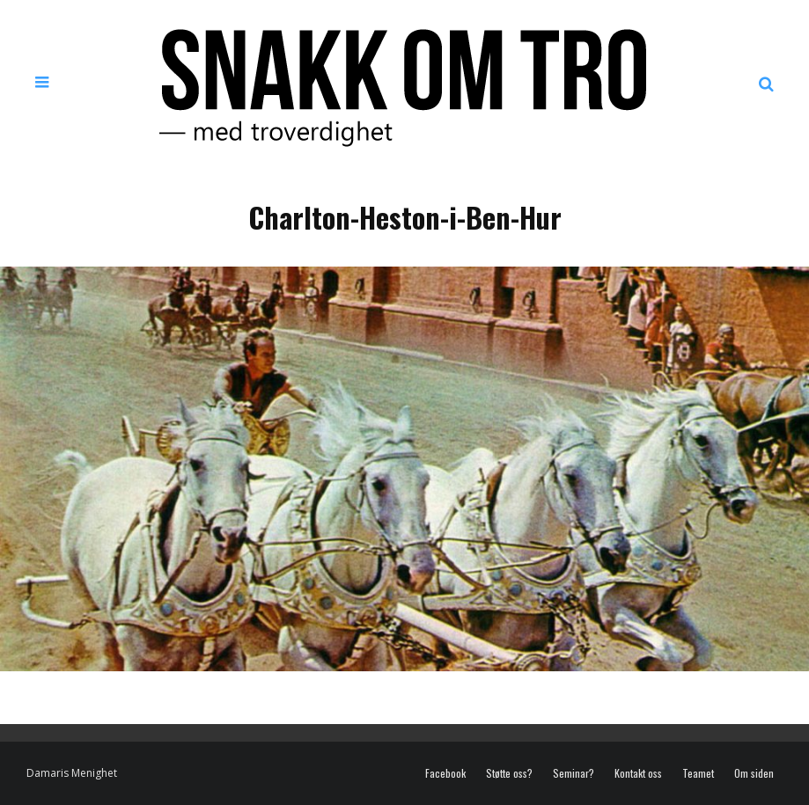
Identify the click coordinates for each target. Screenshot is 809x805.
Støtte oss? (509, 773)
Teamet (698, 773)
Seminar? (573, 773)
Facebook (445, 773)
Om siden (754, 773)
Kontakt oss (638, 773)
